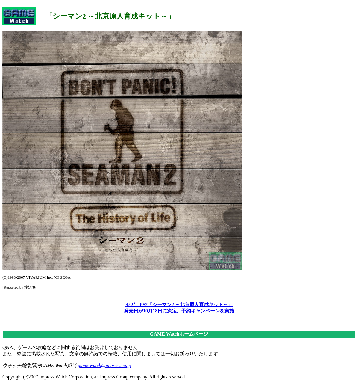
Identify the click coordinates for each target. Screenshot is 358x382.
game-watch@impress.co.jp (104, 365)
